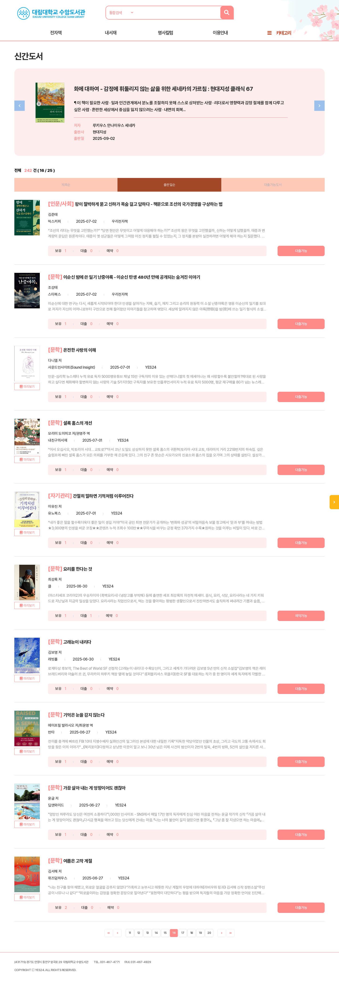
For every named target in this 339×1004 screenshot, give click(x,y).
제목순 (75, 192)
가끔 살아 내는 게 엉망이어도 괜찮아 (122, 797)
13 (147, 942)
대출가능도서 (264, 192)
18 (191, 942)
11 (130, 942)
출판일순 (169, 192)
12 (138, 942)
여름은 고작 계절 (102, 870)
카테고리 (283, 36)
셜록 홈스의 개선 (102, 434)
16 (173, 942)
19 (200, 942)
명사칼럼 (165, 35)
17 (182, 942)
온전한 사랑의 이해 (104, 362)
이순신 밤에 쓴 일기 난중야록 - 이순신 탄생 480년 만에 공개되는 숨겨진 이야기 (169, 289)
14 (156, 942)
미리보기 (46, 410)
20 (209, 942)
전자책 (55, 35)
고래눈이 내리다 (101, 652)
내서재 (110, 35)
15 (165, 942)
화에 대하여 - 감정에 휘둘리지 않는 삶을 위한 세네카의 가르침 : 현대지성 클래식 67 (211, 95)
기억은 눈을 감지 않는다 (109, 725)
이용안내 (220, 35)
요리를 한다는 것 (102, 580)
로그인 (310, 18)
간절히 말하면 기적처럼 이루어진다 (131, 507)
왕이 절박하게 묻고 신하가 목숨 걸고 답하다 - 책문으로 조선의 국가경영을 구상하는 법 (160, 214)
